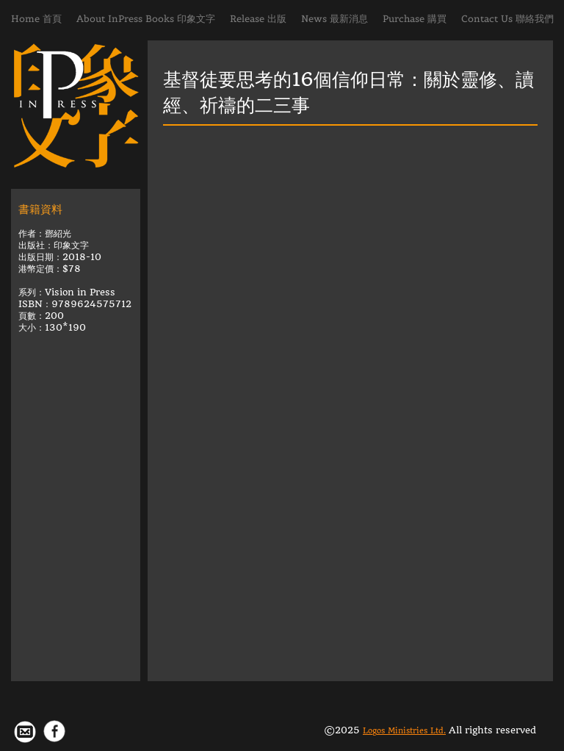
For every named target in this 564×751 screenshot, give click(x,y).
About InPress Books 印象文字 (145, 18)
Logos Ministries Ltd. (404, 731)
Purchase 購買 (414, 18)
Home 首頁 (36, 18)
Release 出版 (258, 18)
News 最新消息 (334, 18)
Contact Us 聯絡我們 (507, 18)
